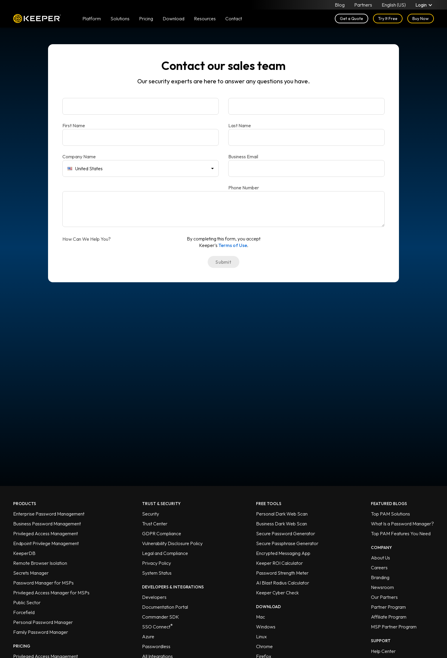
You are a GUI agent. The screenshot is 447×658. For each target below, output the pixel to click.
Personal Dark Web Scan (282, 514)
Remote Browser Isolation (40, 563)
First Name (73, 125)
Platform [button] (91, 19)
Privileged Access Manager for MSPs (51, 593)
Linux (261, 636)
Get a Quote (351, 18)
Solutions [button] (120, 19)
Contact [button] (233, 19)
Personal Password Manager (43, 622)
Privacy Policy (156, 563)
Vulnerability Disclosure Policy (172, 543)
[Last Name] (306, 106)
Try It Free (387, 18)
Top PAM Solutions (390, 514)
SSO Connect (157, 627)
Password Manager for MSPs (43, 583)
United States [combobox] (85, 168)
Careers (379, 567)
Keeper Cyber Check (277, 593)
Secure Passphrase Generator (287, 543)
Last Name (239, 125)
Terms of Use (232, 245)
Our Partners (384, 597)
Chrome (264, 646)
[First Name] (140, 106)
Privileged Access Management (45, 533)
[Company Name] (140, 137)
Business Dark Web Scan (281, 524)
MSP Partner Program (394, 627)
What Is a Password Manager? (402, 524)
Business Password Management (47, 524)
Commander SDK (160, 617)
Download (173, 19)
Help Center (383, 651)
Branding (380, 577)
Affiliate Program (388, 617)
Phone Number (243, 188)
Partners (363, 5)
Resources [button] (205, 19)
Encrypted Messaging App (283, 553)
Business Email (243, 156)
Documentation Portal (165, 607)
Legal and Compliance (165, 553)
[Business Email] (306, 137)
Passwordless (156, 646)
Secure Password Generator (285, 533)
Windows (265, 627)
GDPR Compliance (161, 533)
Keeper (37, 18)
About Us (380, 558)
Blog (340, 5)
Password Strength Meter (282, 573)
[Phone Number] (306, 168)
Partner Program (388, 607)
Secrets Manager (31, 573)
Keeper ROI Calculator (279, 563)
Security (150, 514)
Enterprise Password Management (48, 514)
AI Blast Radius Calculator (282, 583)
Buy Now (420, 18)
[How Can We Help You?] (223, 209)
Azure (148, 636)
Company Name (79, 156)
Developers (154, 597)
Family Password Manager (40, 632)
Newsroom (382, 587)
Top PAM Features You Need (401, 533)
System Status (157, 573)
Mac (260, 617)
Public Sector (27, 602)
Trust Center (154, 524)
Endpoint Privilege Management (46, 543)
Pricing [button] (146, 19)
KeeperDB (24, 553)
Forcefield (24, 612)
